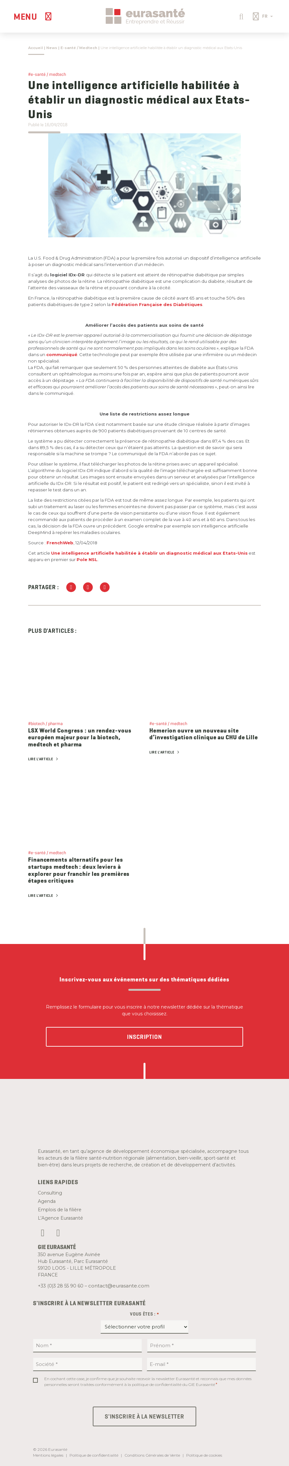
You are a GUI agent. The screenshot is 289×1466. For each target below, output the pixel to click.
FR (267, 16)
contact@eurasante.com (118, 1286)
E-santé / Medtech (78, 48)
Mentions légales (48, 1455)
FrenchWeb (60, 542)
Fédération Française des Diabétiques (157, 304)
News (51, 48)
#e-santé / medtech (47, 74)
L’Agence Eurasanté (60, 1218)
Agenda (47, 1201)
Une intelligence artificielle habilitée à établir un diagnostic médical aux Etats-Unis (149, 553)
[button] (240, 16)
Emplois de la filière (59, 1210)
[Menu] (33, 16)
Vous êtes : (144, 1314)
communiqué (61, 354)
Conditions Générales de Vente (152, 1455)
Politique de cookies (204, 1455)
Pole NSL (87, 559)
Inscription (144, 1037)
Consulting (50, 1193)
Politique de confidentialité (94, 1455)
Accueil (35, 48)
